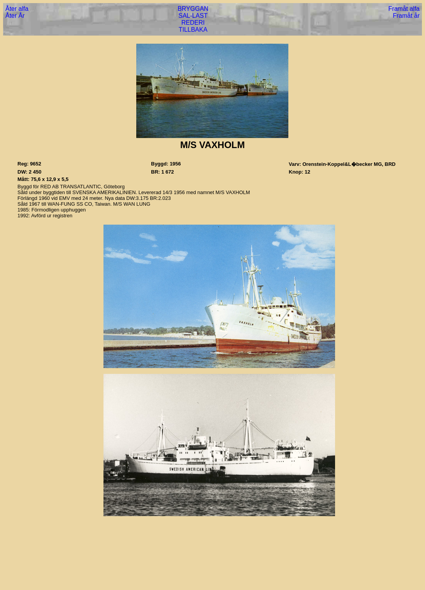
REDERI (193, 22)
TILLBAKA (193, 29)
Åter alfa (17, 8)
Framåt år (406, 15)
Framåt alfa (404, 8)
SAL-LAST (193, 15)
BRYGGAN (193, 8)
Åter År (15, 15)
